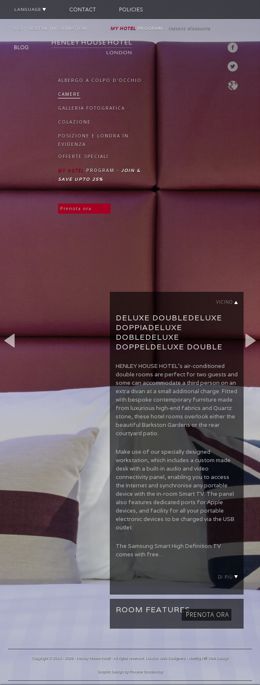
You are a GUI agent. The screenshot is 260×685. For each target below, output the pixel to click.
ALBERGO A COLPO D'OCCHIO (100, 80)
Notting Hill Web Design (208, 658)
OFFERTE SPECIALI (83, 156)
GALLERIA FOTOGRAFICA (91, 108)
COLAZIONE (74, 122)
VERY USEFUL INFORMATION (50, 28)
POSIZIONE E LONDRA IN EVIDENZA (93, 140)
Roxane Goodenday (146, 671)
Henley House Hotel (93, 658)
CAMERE (69, 94)
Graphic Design (110, 671)
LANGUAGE (30, 9)
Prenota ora (76, 209)
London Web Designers (165, 658)
